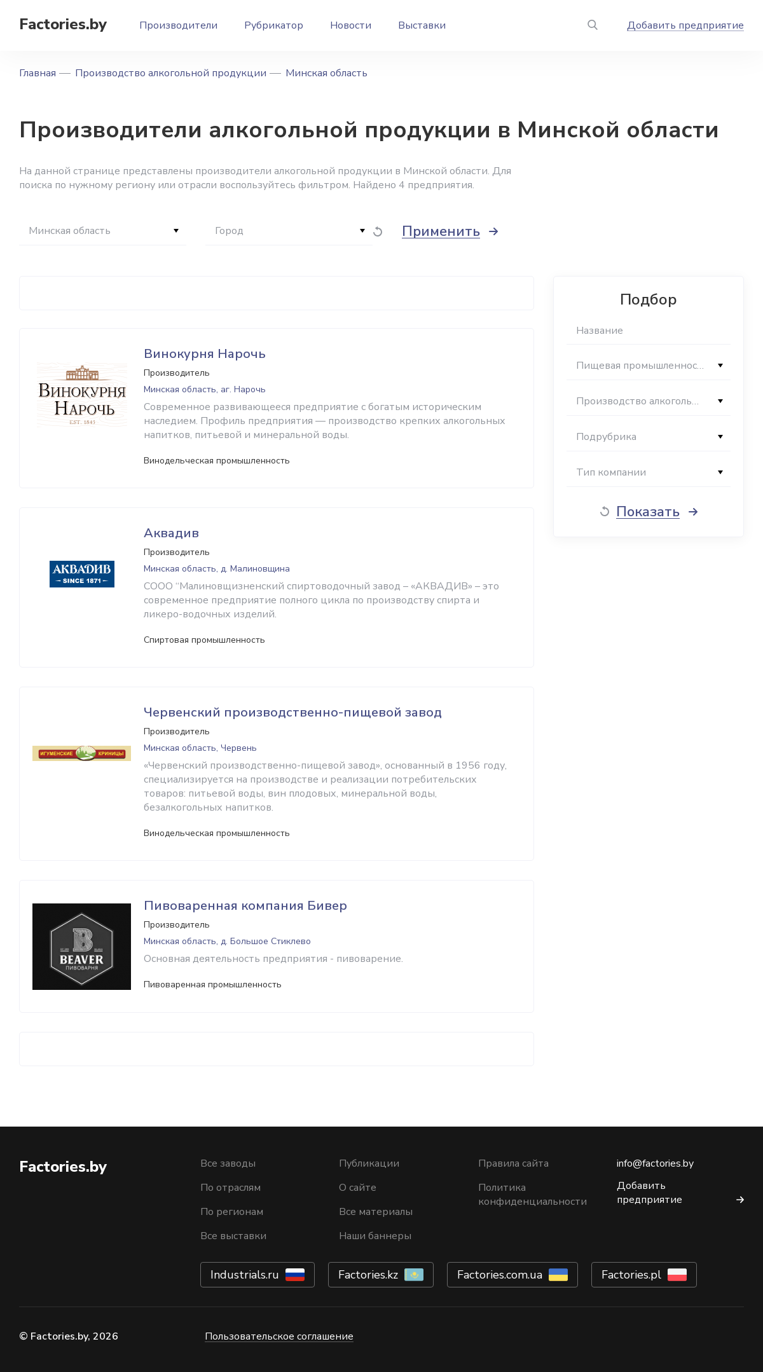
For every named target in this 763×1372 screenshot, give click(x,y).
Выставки (422, 25)
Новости (350, 25)
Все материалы (376, 1212)
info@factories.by (655, 1163)
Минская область (326, 73)
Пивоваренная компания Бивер (245, 905)
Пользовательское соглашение (279, 1336)
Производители (178, 25)
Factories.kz (368, 1274)
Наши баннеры (375, 1236)
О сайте (357, 1188)
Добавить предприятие (685, 25)
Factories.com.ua (499, 1274)
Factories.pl (631, 1274)
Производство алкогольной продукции (170, 73)
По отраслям (230, 1188)
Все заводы (228, 1163)
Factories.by (63, 24)
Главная (37, 73)
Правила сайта (513, 1163)
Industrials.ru (244, 1274)
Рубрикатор (273, 25)
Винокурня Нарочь (205, 353)
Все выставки (233, 1236)
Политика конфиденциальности (532, 1195)
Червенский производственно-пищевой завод (293, 712)
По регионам (231, 1212)
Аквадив (171, 533)
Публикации (369, 1163)
